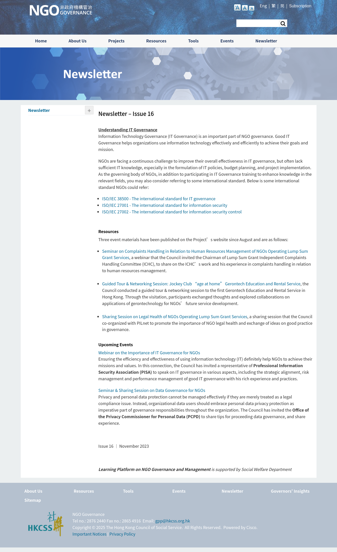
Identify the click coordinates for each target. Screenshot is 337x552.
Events (227, 41)
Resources (156, 41)
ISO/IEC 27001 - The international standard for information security (164, 205)
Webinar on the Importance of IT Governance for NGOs (149, 352)
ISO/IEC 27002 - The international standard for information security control (172, 212)
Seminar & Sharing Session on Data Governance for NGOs (151, 390)
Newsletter (266, 41)
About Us (77, 41)
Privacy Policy (122, 534)
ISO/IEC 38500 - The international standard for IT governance (158, 198)
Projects (116, 41)
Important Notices (90, 534)
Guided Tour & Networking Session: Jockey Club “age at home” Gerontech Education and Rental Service (201, 284)
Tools (193, 41)
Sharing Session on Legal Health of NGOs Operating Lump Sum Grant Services (174, 316)
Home (41, 41)
